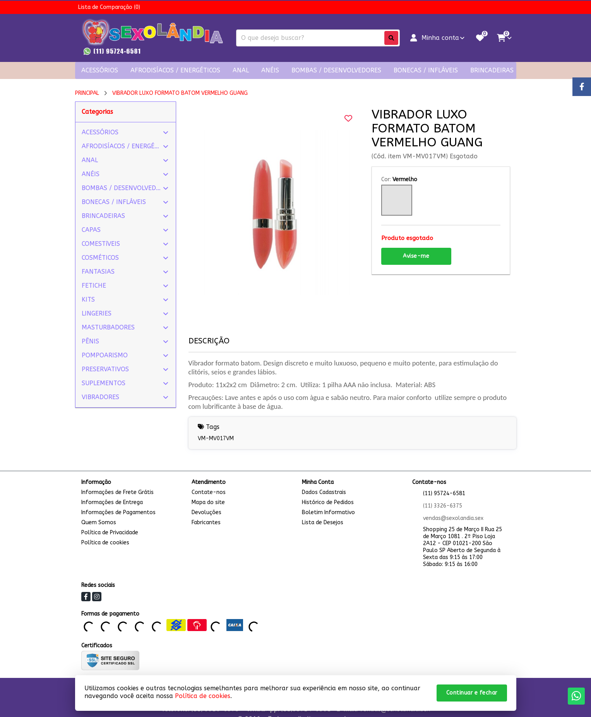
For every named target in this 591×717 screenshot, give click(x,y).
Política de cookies (105, 542)
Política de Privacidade (109, 532)
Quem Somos (98, 522)
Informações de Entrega (112, 502)
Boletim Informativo (328, 512)
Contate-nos (209, 492)
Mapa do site (208, 502)
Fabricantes (206, 522)
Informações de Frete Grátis (117, 492)
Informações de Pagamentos (118, 512)
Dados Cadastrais (324, 492)
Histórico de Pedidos (328, 502)
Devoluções (206, 512)
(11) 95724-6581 (444, 493)
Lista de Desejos (322, 522)
